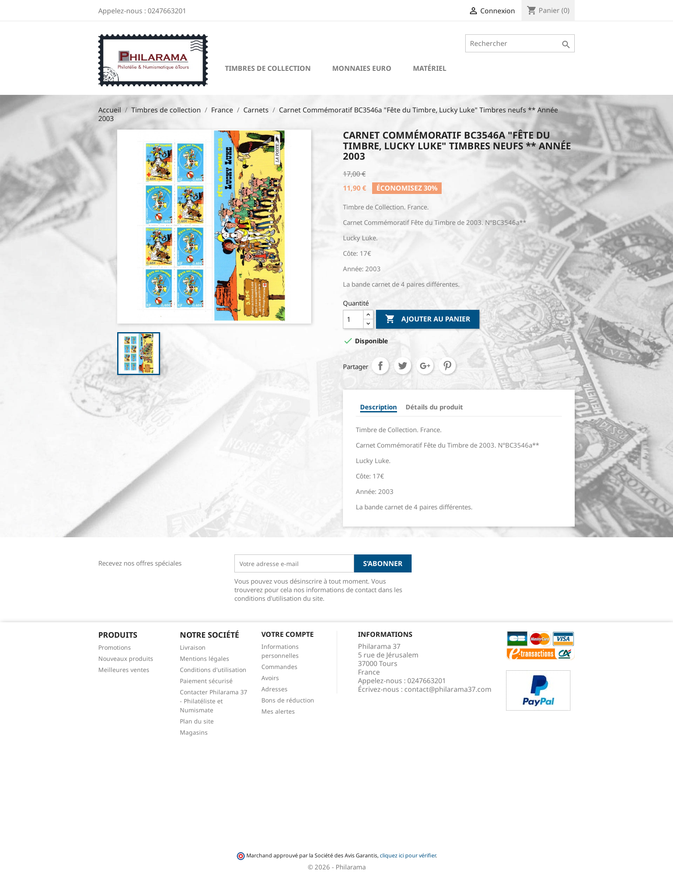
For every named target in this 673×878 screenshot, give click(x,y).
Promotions (114, 647)
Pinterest (447, 365)
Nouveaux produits (125, 658)
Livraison (193, 647)
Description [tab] (378, 407)
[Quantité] (353, 319)
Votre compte (287, 634)
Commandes (279, 667)
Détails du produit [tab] (434, 407)
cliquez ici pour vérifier (408, 855)
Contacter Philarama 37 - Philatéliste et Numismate (213, 701)
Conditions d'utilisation (213, 670)
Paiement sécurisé (206, 681)
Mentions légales (204, 658)
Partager (380, 365)
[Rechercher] (520, 43)
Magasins (194, 732)
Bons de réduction (287, 700)
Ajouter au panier (427, 319)
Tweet (402, 365)
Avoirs (270, 678)
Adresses (274, 689)
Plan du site (197, 721)
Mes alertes (278, 711)
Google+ (425, 365)
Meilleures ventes (123, 670)
